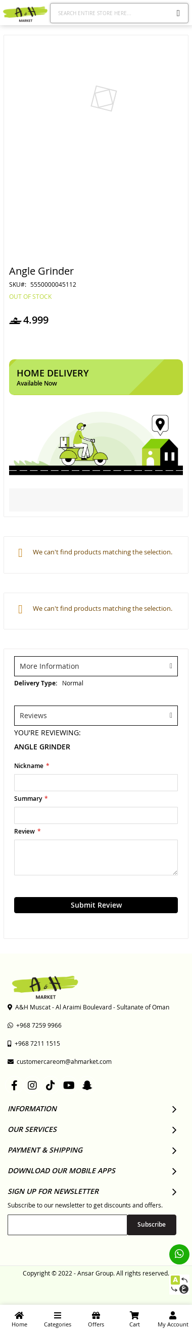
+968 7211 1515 (34, 1043)
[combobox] (119, 13)
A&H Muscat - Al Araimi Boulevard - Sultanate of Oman (88, 1007)
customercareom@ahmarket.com (60, 1061)
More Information (49, 666)
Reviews (33, 715)
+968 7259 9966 (35, 1025)
